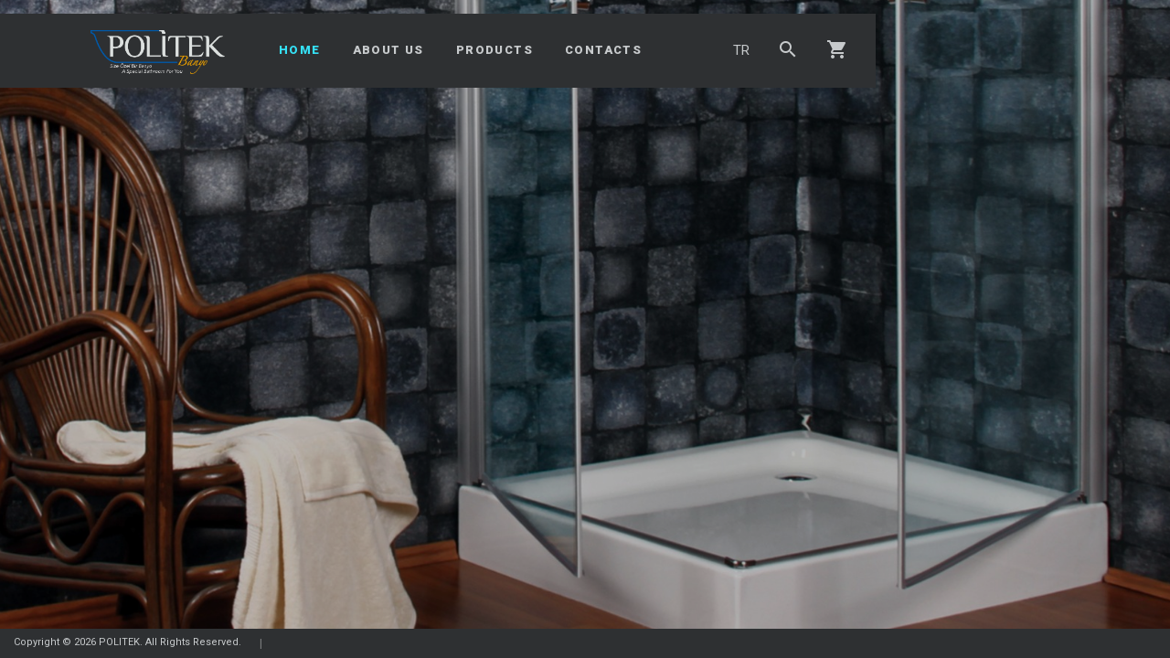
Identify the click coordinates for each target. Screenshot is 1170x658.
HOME (300, 50)
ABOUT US (388, 50)
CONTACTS (603, 50)
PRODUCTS (494, 50)
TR (741, 50)
